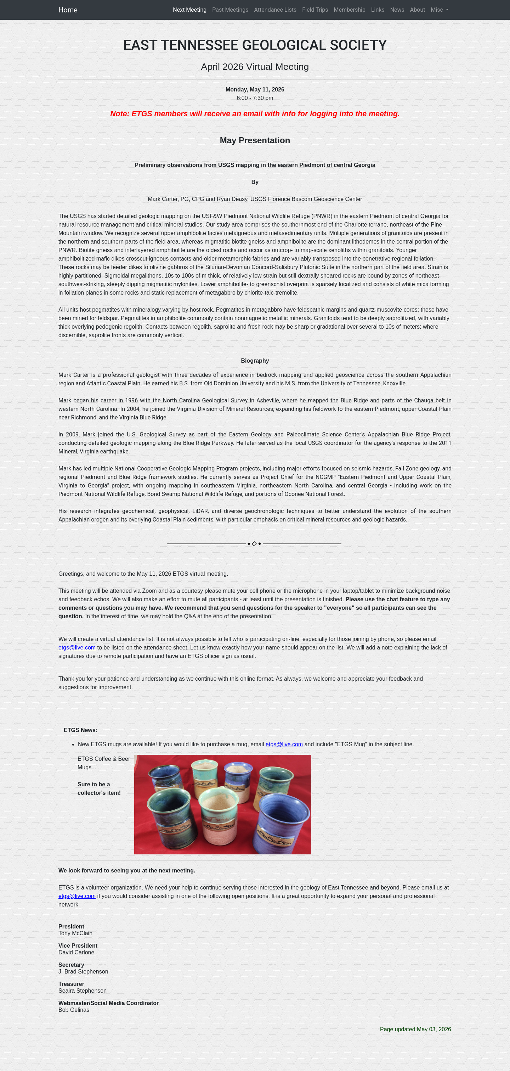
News (397, 9)
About (417, 9)
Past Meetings (230, 9)
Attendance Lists (275, 9)
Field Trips (315, 9)
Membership (350, 9)
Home (68, 10)
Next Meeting (191, 9)
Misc (437, 9)
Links (378, 9)
